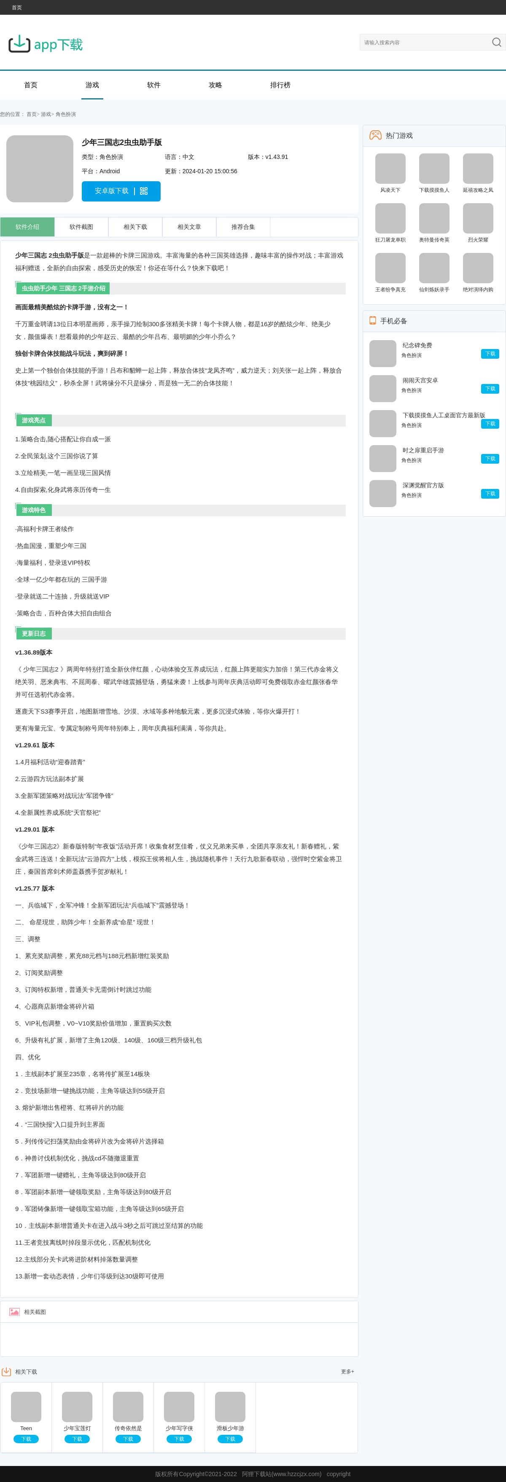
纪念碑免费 (417, 345)
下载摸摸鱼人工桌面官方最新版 (444, 415)
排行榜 (280, 85)
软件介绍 (27, 226)
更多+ (347, 1372)
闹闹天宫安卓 (420, 380)
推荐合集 (243, 226)
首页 (17, 8)
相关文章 (189, 226)
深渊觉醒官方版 (423, 485)
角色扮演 (66, 114)
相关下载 (135, 226)
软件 (154, 85)
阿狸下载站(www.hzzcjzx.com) (282, 1474)
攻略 (215, 85)
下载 (26, 1439)
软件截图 (81, 226)
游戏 (92, 85)
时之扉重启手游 (423, 450)
